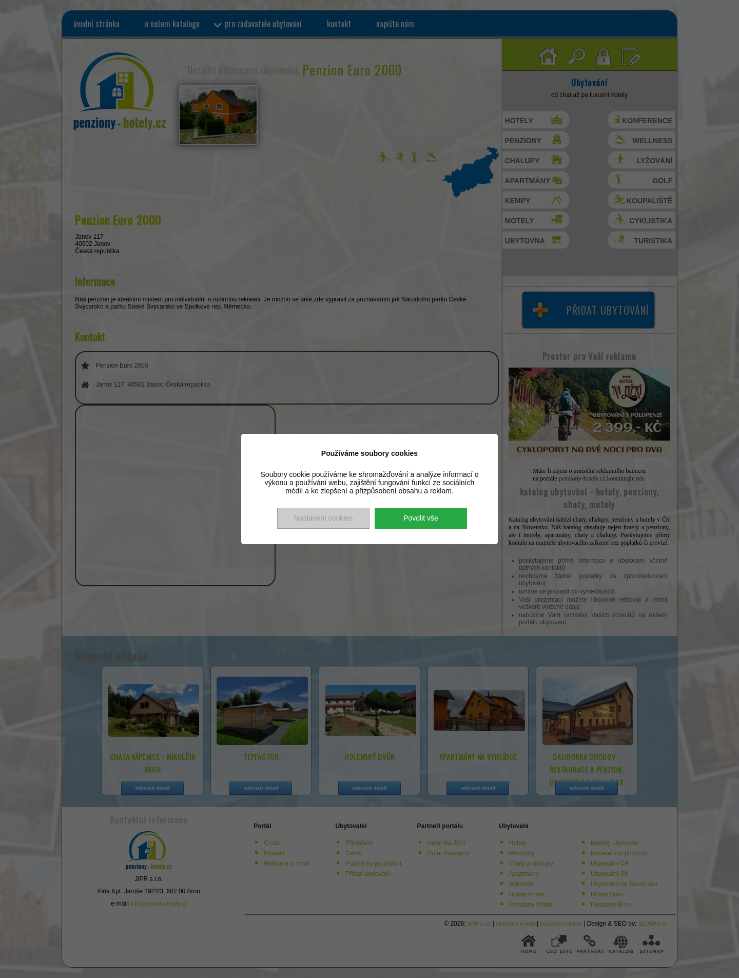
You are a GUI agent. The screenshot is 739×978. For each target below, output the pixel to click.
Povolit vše (420, 518)
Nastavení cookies (323, 518)
